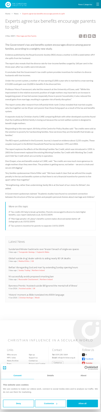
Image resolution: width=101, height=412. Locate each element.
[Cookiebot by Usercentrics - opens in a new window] (86, 368)
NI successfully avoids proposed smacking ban (31, 276)
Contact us (33, 360)
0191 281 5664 (61, 354)
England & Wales (43, 252)
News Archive (12, 360)
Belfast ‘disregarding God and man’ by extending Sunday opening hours (43, 267)
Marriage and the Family (26, 36)
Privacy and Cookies (37, 364)
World (37, 298)
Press (9, 364)
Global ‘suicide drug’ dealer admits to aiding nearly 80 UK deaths (40, 258)
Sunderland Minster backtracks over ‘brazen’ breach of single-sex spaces (44, 249)
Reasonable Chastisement (28, 279)
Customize (50, 403)
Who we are (12, 354)
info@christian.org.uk (66, 357)
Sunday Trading (24, 270)
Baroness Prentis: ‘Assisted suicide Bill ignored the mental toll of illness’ (43, 285)
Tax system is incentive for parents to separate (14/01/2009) (37, 226)
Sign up (32, 354)
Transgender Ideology (27, 252)
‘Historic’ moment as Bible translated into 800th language (36, 294)
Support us (33, 357)
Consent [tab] (18, 375)
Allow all (83, 403)
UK (34, 288)
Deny (18, 403)
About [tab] (83, 375)
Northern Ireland (38, 270)
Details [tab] (50, 375)
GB (32, 261)
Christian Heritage (26, 298)
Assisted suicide (25, 288)
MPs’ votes (11, 357)
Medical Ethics (24, 261)
